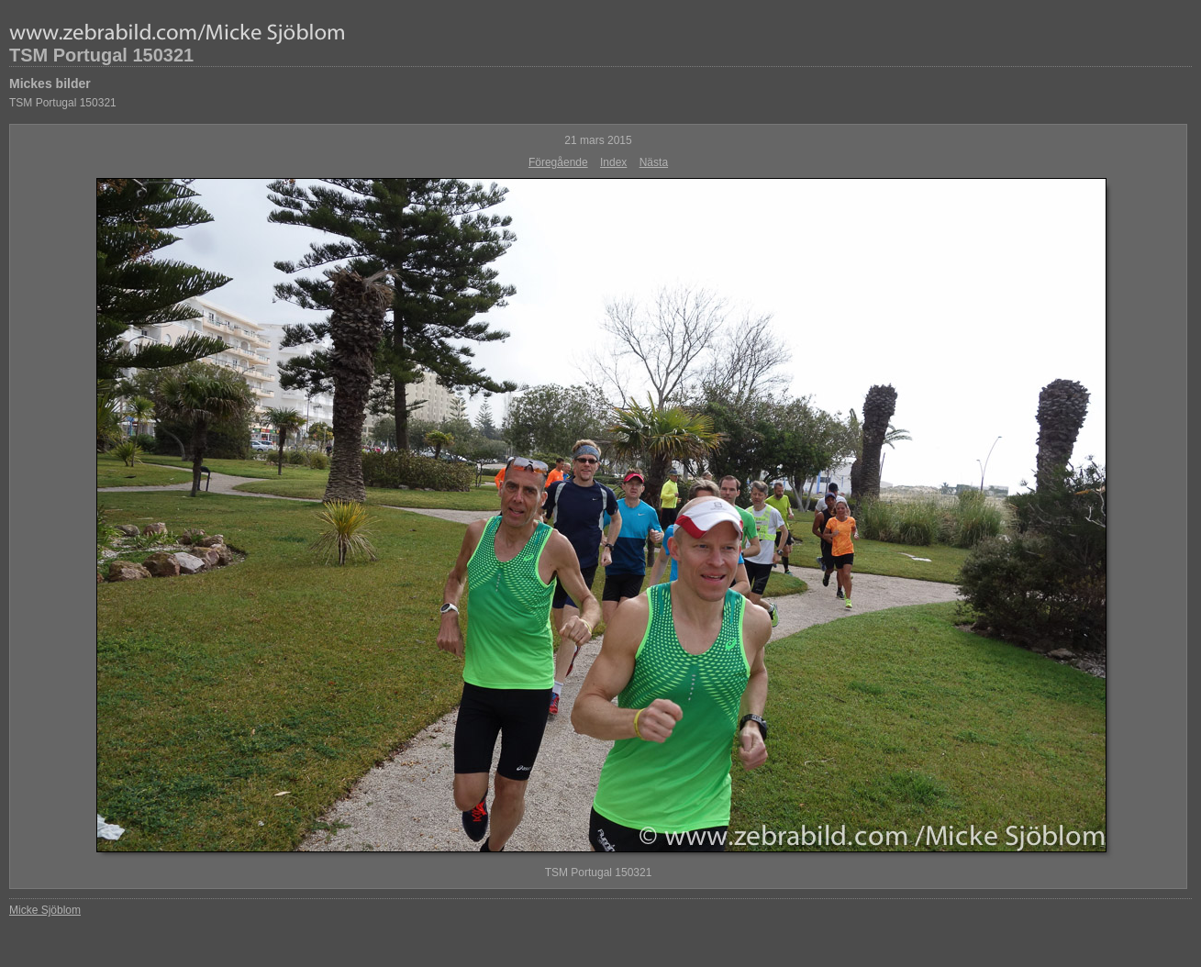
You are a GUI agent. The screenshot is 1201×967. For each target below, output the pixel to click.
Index (613, 162)
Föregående (558, 162)
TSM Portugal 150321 (101, 55)
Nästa (653, 162)
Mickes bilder (50, 83)
